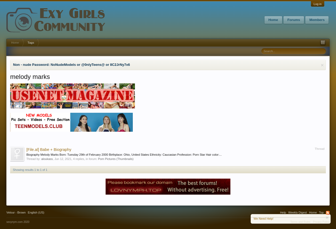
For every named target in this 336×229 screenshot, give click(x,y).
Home (273, 20)
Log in (318, 4)
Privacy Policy (321, 221)
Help (283, 212)
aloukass (47, 158)
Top (321, 212)
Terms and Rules (300, 221)
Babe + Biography (48, 149)
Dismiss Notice (322, 65)
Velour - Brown (16, 212)
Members (317, 20)
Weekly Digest (297, 212)
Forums (293, 20)
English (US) (36, 212)
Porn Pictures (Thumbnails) (115, 158)
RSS (328, 213)
